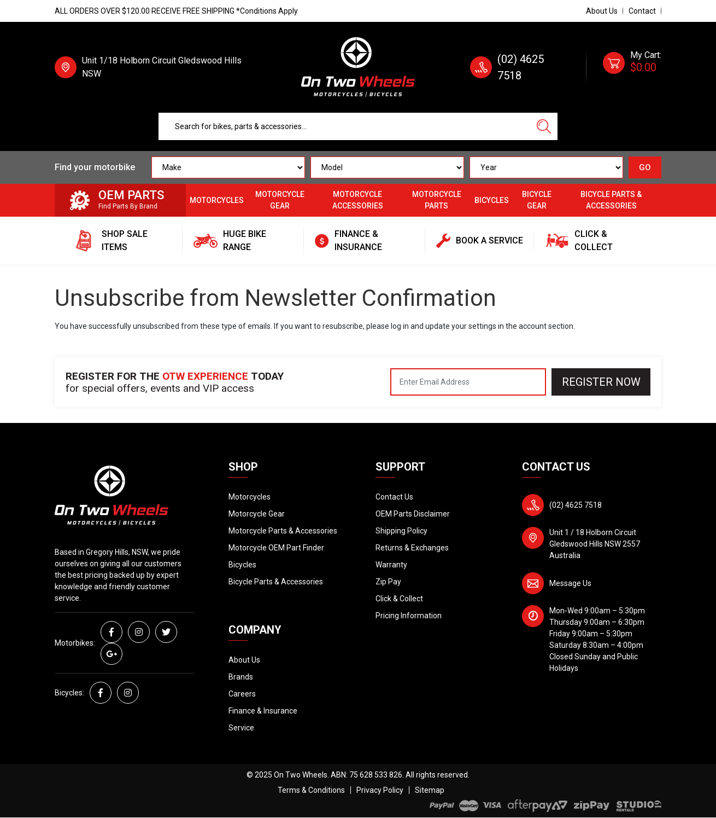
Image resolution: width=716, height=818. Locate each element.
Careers (242, 693)
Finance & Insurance (262, 710)
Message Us (570, 583)
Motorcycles (217, 200)
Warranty (391, 564)
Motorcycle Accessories (357, 200)
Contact (642, 11)
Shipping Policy (401, 530)
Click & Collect (399, 598)
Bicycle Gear (536, 200)
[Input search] (345, 126)
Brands (240, 676)
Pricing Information (408, 615)
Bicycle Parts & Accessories (611, 200)
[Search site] (543, 126)
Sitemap (429, 790)
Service (241, 727)
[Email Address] (468, 382)
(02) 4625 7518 (575, 505)
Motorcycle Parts (436, 200)
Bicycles (491, 200)
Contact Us (394, 496)
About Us (602, 11)
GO (645, 167)
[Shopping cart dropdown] (632, 67)
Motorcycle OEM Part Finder (276, 547)
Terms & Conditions (311, 790)
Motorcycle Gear (279, 200)
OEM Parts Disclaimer (412, 513)
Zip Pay (388, 581)
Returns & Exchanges (412, 547)
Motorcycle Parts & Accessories (282, 530)
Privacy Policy (379, 790)
